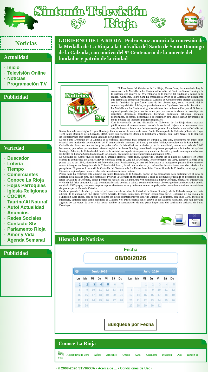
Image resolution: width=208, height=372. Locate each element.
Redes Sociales (24, 218)
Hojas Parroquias (26, 185)
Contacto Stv (21, 223)
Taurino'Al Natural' (27, 201)
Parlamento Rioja (26, 229)
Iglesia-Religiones (27, 191)
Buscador (18, 158)
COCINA (16, 196)
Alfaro (97, 354)
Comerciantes (22, 174)
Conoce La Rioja (25, 180)
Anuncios (18, 212)
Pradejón (167, 354)
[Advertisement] (26, 121)
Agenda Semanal (26, 240)
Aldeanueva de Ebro (78, 354)
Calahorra (151, 354)
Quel (179, 354)
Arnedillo (111, 354)
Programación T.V (27, 84)
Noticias (16, 78)
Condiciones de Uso (135, 368)
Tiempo (15, 169)
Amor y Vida (21, 234)
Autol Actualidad (25, 207)
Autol (138, 354)
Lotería (15, 163)
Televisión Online (26, 73)
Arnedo (126, 354)
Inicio (13, 67)
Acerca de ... (107, 368)
